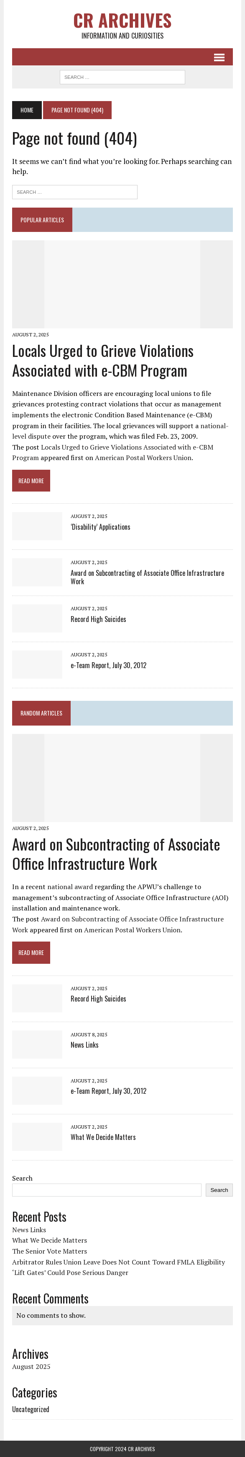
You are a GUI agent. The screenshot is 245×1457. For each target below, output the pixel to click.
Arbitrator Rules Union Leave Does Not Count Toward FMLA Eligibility (118, 1262)
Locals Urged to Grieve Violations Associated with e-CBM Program (103, 360)
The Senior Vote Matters (49, 1251)
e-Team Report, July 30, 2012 (108, 665)
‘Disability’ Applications (100, 527)
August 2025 (31, 1366)
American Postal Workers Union (143, 457)
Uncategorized (30, 1409)
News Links (85, 1045)
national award (70, 886)
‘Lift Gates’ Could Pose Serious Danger (70, 1272)
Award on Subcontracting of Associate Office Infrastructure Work (147, 577)
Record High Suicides (98, 619)
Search (22, 1178)
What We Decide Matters (103, 1137)
